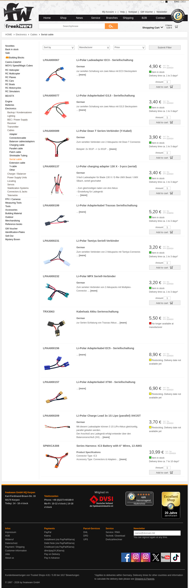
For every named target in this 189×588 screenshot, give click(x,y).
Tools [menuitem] (8, 206)
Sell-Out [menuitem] (9, 236)
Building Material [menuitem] (13, 213)
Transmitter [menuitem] (13, 126)
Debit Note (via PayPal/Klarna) (59, 543)
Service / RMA (113, 532)
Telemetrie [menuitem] (12, 195)
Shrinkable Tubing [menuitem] (18, 155)
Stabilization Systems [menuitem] (18, 188)
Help (122, 12)
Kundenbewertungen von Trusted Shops (25, 575)
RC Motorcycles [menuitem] (13, 88)
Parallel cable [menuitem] (16, 148)
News (79, 17)
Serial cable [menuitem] (15, 159)
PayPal (47, 532)
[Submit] (111, 26)
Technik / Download (115, 535)
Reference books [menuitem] (13, 224)
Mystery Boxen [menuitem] (12, 239)
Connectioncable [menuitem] (17, 138)
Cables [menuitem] (10, 130)
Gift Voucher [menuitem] (11, 228)
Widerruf (9, 539)
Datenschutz (11, 543)
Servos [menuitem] (10, 184)
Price (117, 47)
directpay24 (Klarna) (54, 550)
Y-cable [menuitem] (13, 166)
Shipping (128, 17)
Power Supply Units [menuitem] (17, 177)
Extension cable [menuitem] (17, 163)
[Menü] (151, 494)
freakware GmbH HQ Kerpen (20, 492)
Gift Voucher (147, 12)
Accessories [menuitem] (11, 210)
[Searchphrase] (72, 26)
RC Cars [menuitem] (9, 81)
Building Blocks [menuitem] (14, 57)
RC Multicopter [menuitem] (12, 73)
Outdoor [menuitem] (9, 217)
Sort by (47, 47)
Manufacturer (86, 47)
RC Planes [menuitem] (10, 77)
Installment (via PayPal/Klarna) (59, 539)
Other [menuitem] (12, 170)
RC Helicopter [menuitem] (12, 70)
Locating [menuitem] (11, 181)
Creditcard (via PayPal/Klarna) (59, 547)
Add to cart (164, 86)
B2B (144, 17)
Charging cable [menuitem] (17, 145)
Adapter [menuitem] (13, 134)
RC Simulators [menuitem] (12, 91)
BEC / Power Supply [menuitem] (17, 119)
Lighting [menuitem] (11, 116)
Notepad (132, 12)
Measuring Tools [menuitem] (13, 203)
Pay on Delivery (52, 554)
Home (47, 17)
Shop (63, 17)
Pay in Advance (52, 558)
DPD (85, 535)
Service (95, 17)
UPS (85, 539)
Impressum (10, 532)
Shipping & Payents (144, 579)
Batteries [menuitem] (9, 105)
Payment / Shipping (15, 547)
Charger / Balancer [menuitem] (16, 174)
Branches (112, 17)
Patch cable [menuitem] (15, 152)
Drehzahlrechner (114, 539)
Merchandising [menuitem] (12, 220)
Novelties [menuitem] (10, 46)
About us (9, 558)
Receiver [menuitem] (11, 123)
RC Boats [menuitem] (10, 84)
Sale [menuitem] (7, 53)
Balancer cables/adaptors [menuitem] (22, 141)
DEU (183, 1)
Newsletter (162, 12)
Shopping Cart (152, 27)
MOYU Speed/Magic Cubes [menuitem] (19, 65)
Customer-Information (16, 550)
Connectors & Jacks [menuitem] (17, 191)
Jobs (7, 554)
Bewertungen (72, 575)
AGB (7, 535)
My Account (109, 12)
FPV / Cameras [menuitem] (13, 199)
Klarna (47, 535)
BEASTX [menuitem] (9, 96)
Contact (160, 17)
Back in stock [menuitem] (12, 49)
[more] (82, 74)
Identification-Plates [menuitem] (15, 232)
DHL (85, 532)
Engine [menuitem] (8, 101)
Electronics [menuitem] (10, 108)
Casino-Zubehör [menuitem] (13, 62)
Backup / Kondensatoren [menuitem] (19, 112)
